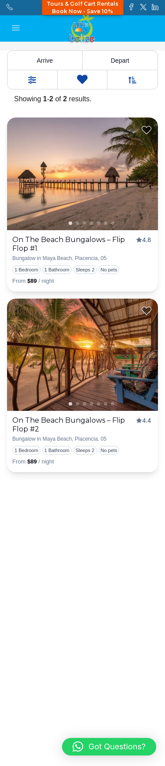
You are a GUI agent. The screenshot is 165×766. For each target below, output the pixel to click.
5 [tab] (112, 223)
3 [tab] (98, 223)
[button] (109, 746)
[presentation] (82, 174)
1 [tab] (70, 223)
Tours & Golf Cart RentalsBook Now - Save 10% (82, 7)
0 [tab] (77, 223)
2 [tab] (91, 223)
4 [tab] (105, 223)
